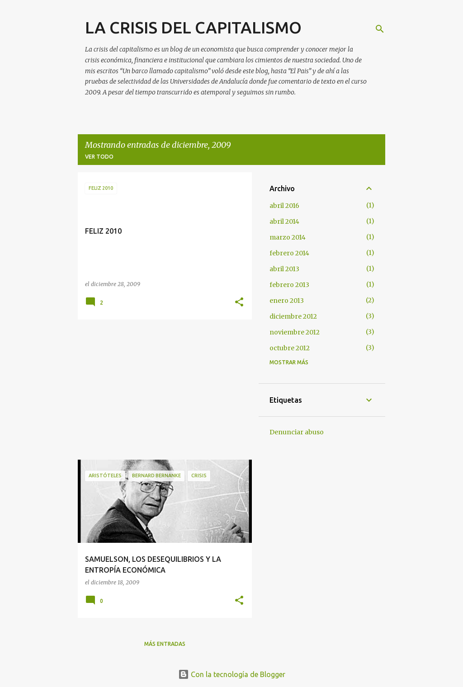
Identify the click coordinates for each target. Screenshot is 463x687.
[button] (239, 302)
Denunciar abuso (296, 432)
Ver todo (99, 157)
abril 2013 (284, 269)
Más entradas (164, 644)
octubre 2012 (289, 348)
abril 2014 (284, 221)
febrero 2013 (289, 285)
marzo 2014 (287, 237)
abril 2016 (284, 206)
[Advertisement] (161, 389)
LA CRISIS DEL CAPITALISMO (193, 27)
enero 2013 (286, 300)
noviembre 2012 (294, 332)
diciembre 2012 (293, 316)
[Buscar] (379, 29)
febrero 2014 (289, 253)
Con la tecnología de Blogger (231, 674)
